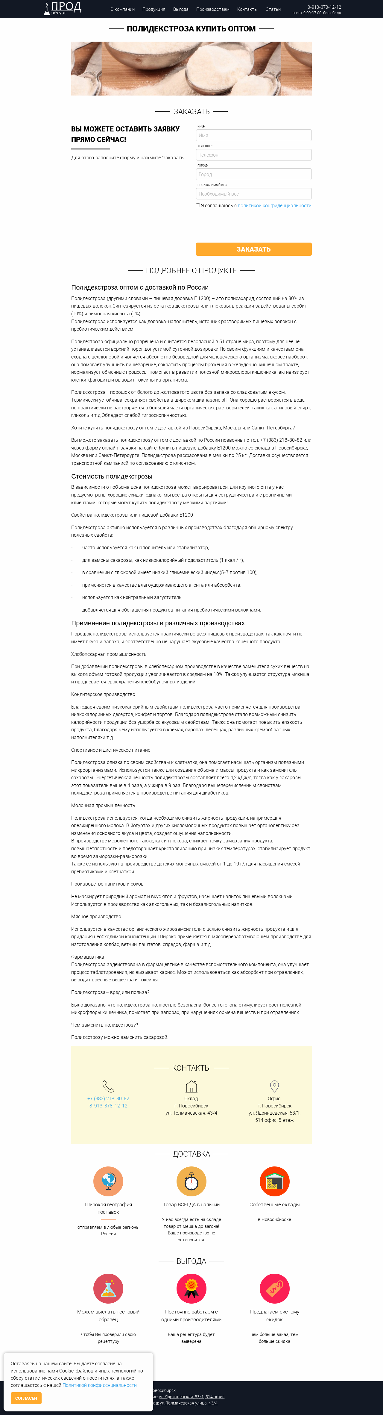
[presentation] (241, 223)
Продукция (153, 9)
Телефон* (204, 146)
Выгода (181, 9)
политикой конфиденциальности (274, 205)
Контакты (247, 9)
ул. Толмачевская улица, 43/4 (189, 1403)
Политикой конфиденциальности (100, 1385)
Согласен (26, 1398)
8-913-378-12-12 (324, 7)
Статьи (273, 9)
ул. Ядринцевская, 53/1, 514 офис (191, 1396)
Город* (202, 165)
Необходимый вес (212, 185)
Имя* (201, 126)
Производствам (213, 9)
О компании (122, 9)
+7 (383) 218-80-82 (108, 1098)
